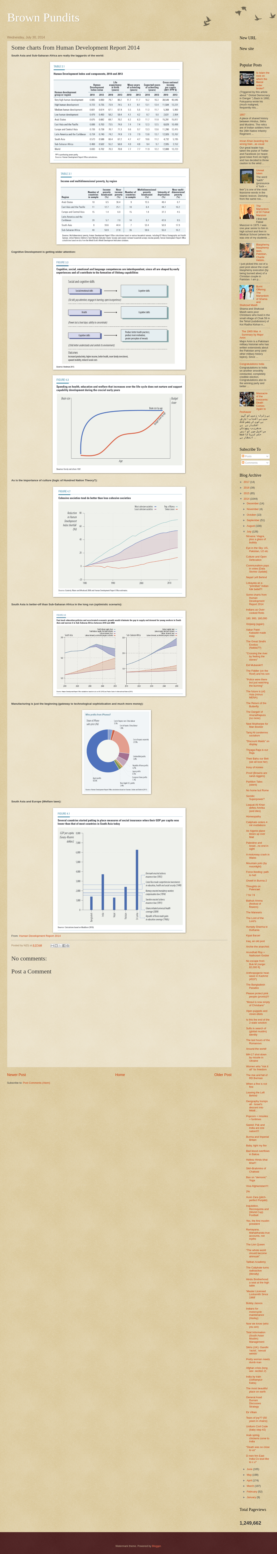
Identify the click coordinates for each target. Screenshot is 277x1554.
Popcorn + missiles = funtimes (257, 1118)
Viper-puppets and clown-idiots (256, 1012)
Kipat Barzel (253, 935)
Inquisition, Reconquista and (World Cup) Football (257, 1210)
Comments (250, 462)
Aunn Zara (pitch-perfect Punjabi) (256, 1199)
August (251, 525)
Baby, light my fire (256, 1145)
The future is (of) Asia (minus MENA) (255, 694)
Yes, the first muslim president (257, 1222)
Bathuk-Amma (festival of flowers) (254, 903)
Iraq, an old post (255, 941)
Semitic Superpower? (255, 798)
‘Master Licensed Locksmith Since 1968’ (257, 1294)
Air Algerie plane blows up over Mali (255, 834)
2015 (247, 493)
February (252, 1491)
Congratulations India (252, 363)
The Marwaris (254, 912)
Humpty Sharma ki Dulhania (256, 928)
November (253, 509)
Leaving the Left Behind (255, 1094)
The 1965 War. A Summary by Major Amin (251, 334)
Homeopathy (253, 816)
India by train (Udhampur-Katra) (254, 1379)
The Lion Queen (255, 1244)
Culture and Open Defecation (256, 558)
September (253, 520)
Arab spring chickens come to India (257, 1438)
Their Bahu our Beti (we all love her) (257, 760)
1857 (242, 114)
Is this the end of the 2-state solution (258, 1021)
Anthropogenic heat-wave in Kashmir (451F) (258, 976)
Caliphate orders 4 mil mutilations (256, 824)
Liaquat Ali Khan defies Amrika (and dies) (255, 808)
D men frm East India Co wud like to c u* (257, 1459)
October (252, 514)
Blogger (156, 1546)
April (250, 1480)
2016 (247, 487)
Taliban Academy (256, 1261)
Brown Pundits (43, 17)
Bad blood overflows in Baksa (258, 1152)
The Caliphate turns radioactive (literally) (257, 1270)
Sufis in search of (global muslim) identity (256, 1031)
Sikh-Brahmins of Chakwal (256, 1170)
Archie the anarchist (257, 946)
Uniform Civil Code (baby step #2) (257, 1428)
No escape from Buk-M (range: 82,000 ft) (256, 964)
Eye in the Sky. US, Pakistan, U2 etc (257, 549)
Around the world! (256, 1048)
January (252, 1497)
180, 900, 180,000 (256, 618)
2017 (247, 481)
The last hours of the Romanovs (258, 1042)
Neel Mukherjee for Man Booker (257, 725)
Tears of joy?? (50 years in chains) (256, 1419)
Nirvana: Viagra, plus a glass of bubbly (256, 539)
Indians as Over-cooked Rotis (255, 611)
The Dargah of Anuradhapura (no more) (256, 715)
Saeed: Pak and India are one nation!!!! (255, 1128)
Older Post (223, 1075)
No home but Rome (257, 790)
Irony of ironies (254, 767)
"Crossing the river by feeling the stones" (256, 656)
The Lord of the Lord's (255, 920)
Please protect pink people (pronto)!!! (257, 995)
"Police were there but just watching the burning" (257, 682)
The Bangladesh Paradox (255, 986)
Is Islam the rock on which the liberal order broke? (263, 80)
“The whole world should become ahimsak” (256, 1253)
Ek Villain (251, 1412)
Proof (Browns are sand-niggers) (256, 774)
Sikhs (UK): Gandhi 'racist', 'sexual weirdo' (257, 1350)
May (249, 1474)
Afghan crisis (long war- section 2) (256, 1369)
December (253, 503)
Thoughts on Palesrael (253, 888)
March (251, 1485)
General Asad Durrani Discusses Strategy (254, 1402)
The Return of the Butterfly (256, 705)
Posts (247, 456)
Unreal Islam (260, 172)
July (249, 531)
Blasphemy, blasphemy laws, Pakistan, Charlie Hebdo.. (263, 252)
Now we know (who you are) (257, 1325)
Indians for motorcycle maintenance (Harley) (255, 1313)
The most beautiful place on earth (256, 1390)
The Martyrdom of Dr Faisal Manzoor (263, 210)
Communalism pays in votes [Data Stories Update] (257, 568)
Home (120, 1075)
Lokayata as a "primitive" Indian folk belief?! (257, 586)
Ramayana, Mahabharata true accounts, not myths (258, 1234)
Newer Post (16, 1075)
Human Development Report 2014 (40, 935)
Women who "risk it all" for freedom (257, 1068)
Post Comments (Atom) (36, 1082)
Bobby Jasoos (254, 1303)
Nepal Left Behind (256, 577)
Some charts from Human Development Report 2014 (256, 599)
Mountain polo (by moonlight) (256, 865)
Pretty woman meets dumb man (258, 1361)
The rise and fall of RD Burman (256, 1077)
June (250, 1469)
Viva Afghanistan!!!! (257, 1186)
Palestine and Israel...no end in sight (257, 846)
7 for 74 (250, 894)
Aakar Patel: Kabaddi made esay (256, 632)
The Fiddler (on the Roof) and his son (258, 672)
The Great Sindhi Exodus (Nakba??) (256, 644)
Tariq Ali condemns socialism (257, 734)
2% (248, 1191)
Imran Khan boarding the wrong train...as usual (254, 142)
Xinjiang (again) (255, 624)
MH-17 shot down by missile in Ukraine (256, 1057)
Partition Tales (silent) (254, 783)
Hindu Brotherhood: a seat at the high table (257, 1282)
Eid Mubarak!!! (254, 665)
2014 (247, 498)
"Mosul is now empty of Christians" (258, 1004)
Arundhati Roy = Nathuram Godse (257, 954)
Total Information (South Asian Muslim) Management (255, 1337)
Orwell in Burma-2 (256, 880)
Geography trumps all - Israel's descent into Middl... (257, 1106)
